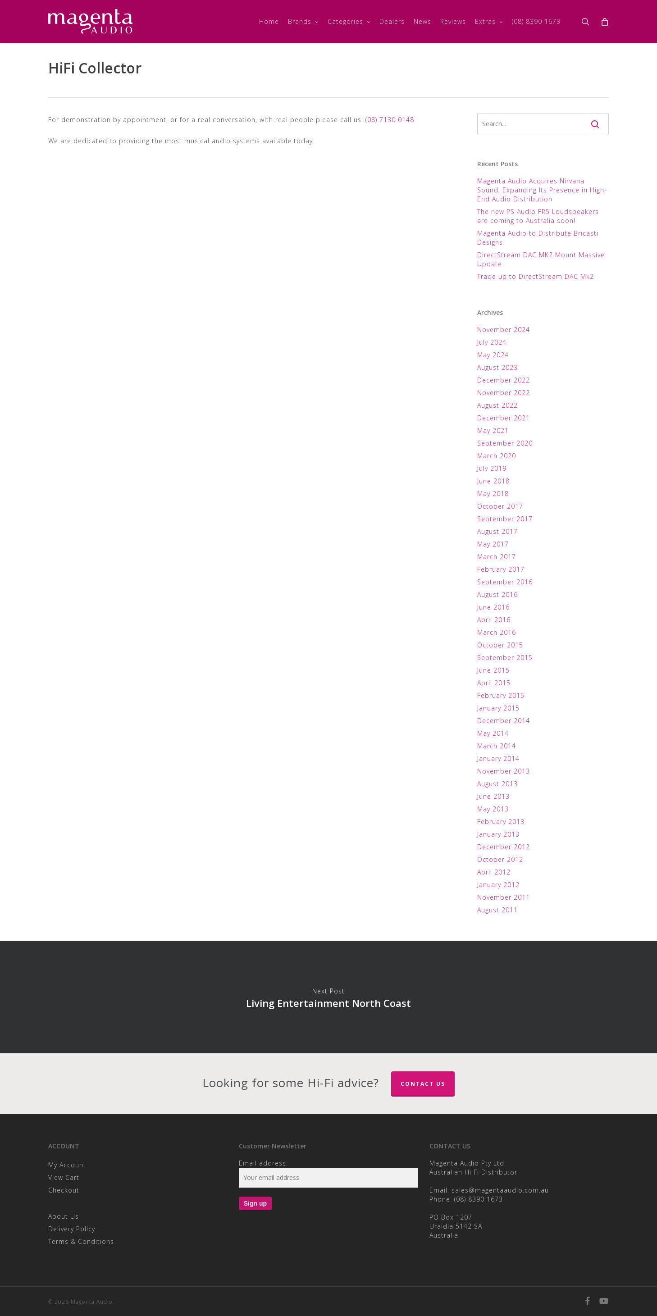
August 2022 (497, 405)
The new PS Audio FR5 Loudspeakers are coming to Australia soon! (538, 216)
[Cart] (604, 21)
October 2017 (500, 506)
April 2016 (494, 619)
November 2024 (503, 329)
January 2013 (498, 834)
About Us (63, 1216)
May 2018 (493, 493)
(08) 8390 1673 (478, 1199)
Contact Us (423, 1084)
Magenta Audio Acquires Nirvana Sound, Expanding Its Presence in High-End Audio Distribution (542, 190)
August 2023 (497, 367)
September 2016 (505, 582)
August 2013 (497, 783)
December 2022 (503, 380)
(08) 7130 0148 (389, 119)
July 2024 (491, 342)
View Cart (63, 1177)
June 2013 (493, 796)
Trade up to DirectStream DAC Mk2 (535, 276)
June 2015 (493, 670)
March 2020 (496, 455)
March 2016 (496, 632)
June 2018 (493, 481)
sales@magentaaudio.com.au (500, 1190)
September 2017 (505, 519)
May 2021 (493, 430)
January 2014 (498, 758)
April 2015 (494, 682)
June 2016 (493, 607)
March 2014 (496, 746)
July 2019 (491, 468)
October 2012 (500, 859)
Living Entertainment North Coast (328, 997)
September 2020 (505, 443)
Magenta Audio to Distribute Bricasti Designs (537, 237)
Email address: (263, 1163)
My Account (67, 1165)
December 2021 (503, 418)
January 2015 (498, 708)
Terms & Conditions (81, 1241)
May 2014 (493, 733)
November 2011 (503, 897)
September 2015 (505, 657)
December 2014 (503, 720)
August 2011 (497, 910)
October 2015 (500, 645)
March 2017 (496, 556)
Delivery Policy (71, 1229)
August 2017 (497, 531)
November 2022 (503, 392)
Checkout (63, 1190)
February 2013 (501, 821)
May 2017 (493, 544)
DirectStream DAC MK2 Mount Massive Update (541, 259)
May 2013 (493, 809)
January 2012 (498, 884)
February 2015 (501, 695)
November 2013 (503, 771)
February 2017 (501, 569)
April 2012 (494, 872)
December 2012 (503, 846)
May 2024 (493, 355)
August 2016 (497, 594)
